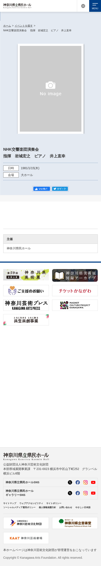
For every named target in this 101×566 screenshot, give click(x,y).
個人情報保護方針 (47, 507)
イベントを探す (24, 25)
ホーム (7, 25)
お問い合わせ (65, 507)
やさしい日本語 (82, 507)
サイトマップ (9, 503)
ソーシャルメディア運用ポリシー (19, 507)
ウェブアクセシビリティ (31, 503)
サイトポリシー (53, 503)
